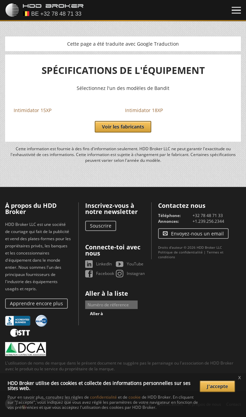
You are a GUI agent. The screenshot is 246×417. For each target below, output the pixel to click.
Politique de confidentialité (180, 252)
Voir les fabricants (123, 126)
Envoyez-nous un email (197, 233)
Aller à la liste (106, 293)
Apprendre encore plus (36, 303)
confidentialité (103, 397)
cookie (134, 397)
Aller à (96, 313)
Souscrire (100, 225)
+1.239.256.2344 (208, 221)
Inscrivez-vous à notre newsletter (111, 208)
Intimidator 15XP (32, 110)
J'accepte (217, 386)
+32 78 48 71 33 (208, 215)
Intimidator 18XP (144, 110)
